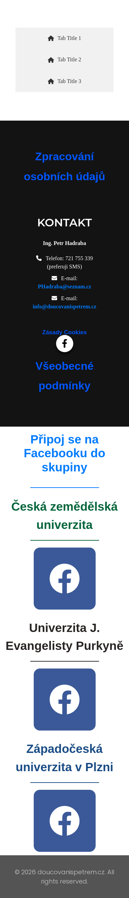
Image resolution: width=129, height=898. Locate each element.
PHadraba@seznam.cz (64, 286)
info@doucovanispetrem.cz (64, 306)
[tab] (64, 38)
